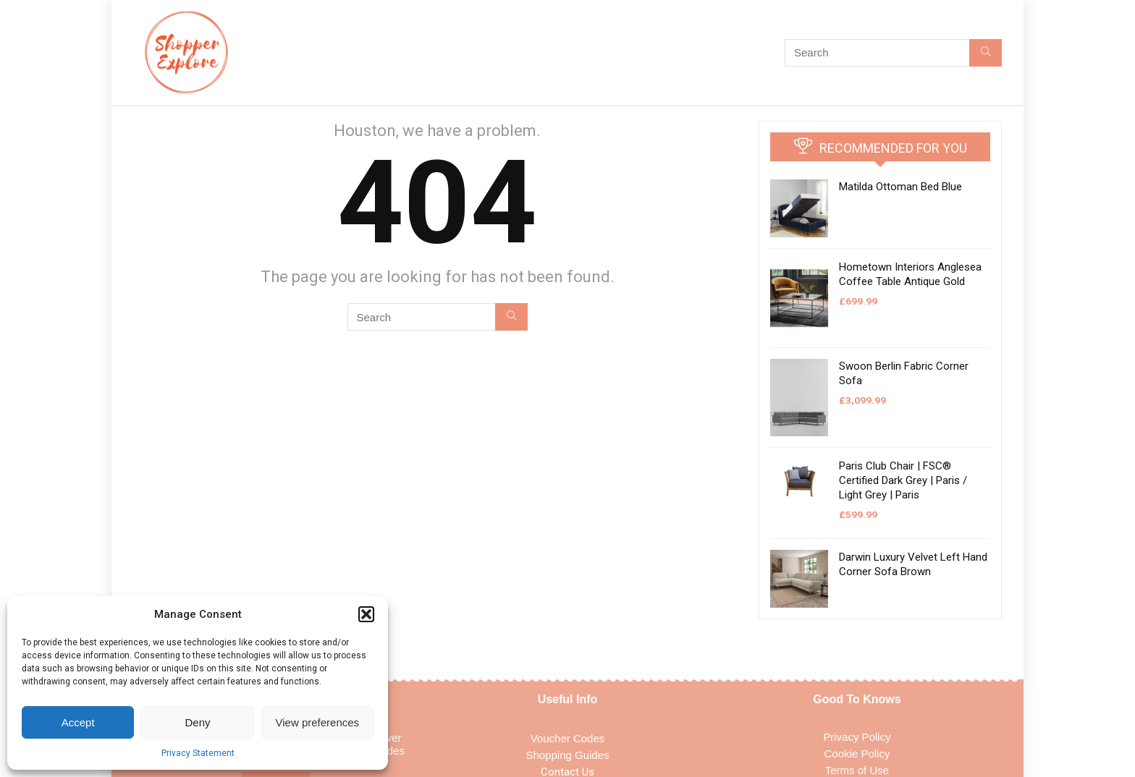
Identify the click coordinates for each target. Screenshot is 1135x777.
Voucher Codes (568, 738)
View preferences (318, 722)
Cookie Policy (857, 753)
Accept (78, 722)
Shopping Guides (567, 755)
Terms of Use (857, 770)
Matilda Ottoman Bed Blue (900, 186)
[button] (366, 614)
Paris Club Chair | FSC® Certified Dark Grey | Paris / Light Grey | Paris (903, 480)
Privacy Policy (856, 737)
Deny (197, 722)
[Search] (985, 53)
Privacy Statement (198, 753)
